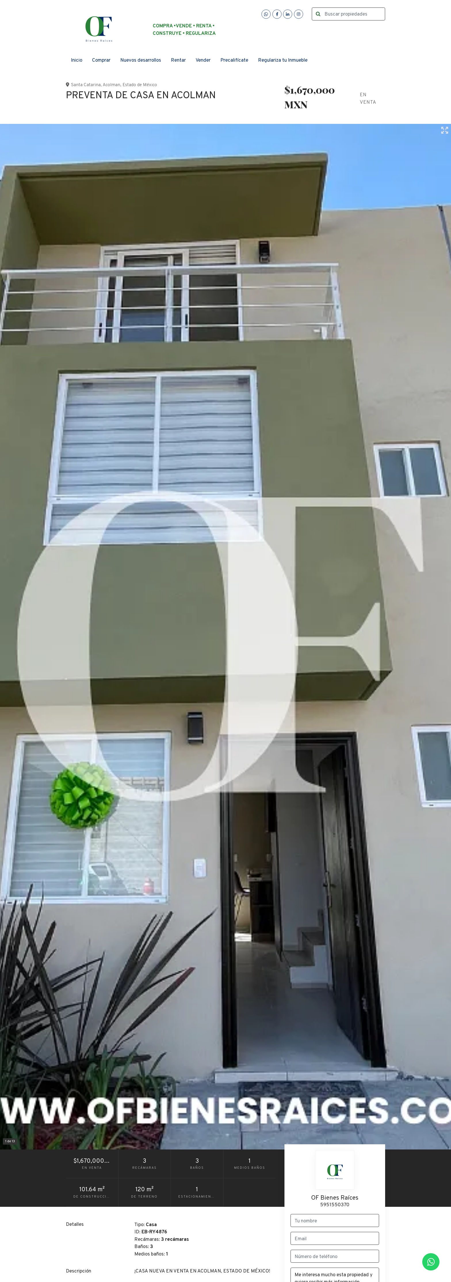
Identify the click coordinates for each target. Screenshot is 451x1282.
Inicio (76, 60)
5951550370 (334, 1205)
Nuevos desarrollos (140, 60)
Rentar (178, 60)
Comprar (101, 60)
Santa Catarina (86, 85)
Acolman (111, 85)
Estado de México (140, 85)
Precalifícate (234, 60)
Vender (203, 60)
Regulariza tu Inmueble (282, 60)
